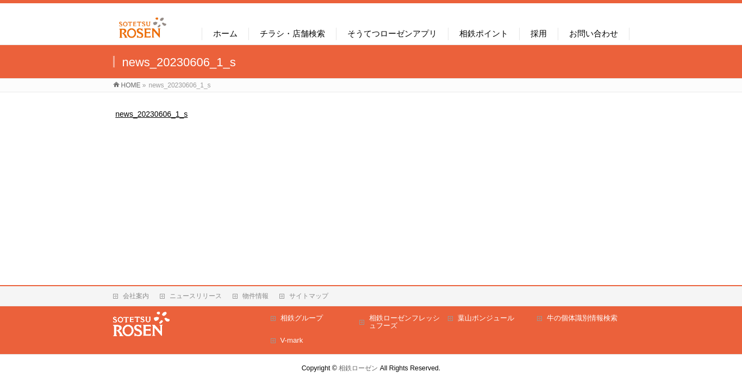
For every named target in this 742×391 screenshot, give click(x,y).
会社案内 (136, 296)
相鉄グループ (301, 318)
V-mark (291, 340)
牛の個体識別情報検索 (582, 318)
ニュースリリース (196, 296)
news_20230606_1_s (151, 114)
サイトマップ (308, 296)
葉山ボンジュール (486, 318)
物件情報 (255, 296)
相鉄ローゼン (358, 368)
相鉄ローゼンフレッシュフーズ (404, 322)
